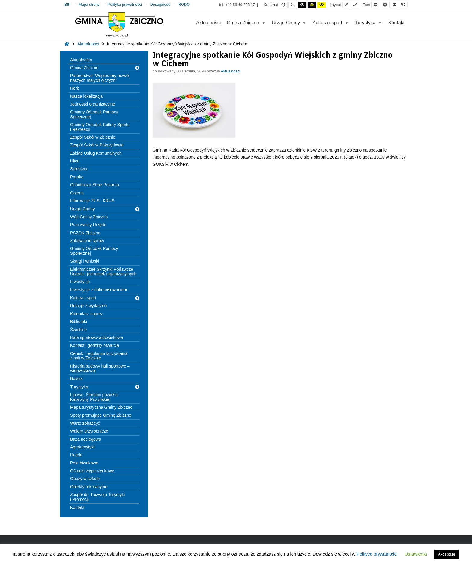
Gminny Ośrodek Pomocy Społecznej (94, 114)
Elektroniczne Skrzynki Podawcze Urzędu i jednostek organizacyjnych (103, 271)
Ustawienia (416, 553)
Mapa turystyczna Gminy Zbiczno (101, 407)
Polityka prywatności (125, 4)
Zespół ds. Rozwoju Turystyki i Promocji (97, 496)
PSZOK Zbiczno (85, 232)
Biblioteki (78, 321)
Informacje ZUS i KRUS (92, 200)
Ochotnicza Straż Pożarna (94, 184)
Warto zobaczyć (85, 423)
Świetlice (78, 329)
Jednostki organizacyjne (92, 104)
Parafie (76, 176)
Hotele (76, 454)
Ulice (74, 161)
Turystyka (368, 22)
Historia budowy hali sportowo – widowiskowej (100, 368)
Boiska (76, 378)
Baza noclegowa (85, 439)
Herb (74, 88)
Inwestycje (80, 281)
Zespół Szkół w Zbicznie (92, 137)
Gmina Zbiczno (246, 22)
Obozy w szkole (85, 478)
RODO (184, 4)
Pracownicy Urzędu (88, 224)
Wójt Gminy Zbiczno (89, 216)
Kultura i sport (330, 22)
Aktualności (208, 22)
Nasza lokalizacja (86, 96)
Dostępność (160, 4)
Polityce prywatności (376, 553)
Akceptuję (446, 554)
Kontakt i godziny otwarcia (94, 345)
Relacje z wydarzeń (88, 305)
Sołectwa (78, 168)
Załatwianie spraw (87, 240)
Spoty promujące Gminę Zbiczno (100, 415)
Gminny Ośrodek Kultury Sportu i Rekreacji (100, 126)
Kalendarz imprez (86, 313)
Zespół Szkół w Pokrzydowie (96, 145)
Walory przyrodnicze (89, 431)
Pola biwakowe (84, 463)
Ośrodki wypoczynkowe (92, 470)
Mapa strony (89, 4)
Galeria (77, 192)
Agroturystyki (82, 447)
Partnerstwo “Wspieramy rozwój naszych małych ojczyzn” (100, 77)
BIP (67, 4)
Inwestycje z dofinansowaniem (98, 289)
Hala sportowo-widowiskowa (96, 337)
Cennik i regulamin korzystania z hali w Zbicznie (99, 355)
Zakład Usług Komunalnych (95, 153)
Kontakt (396, 22)
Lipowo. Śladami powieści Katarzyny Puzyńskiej (94, 397)
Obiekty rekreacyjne (88, 486)
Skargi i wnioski (84, 261)
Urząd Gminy (289, 22)
